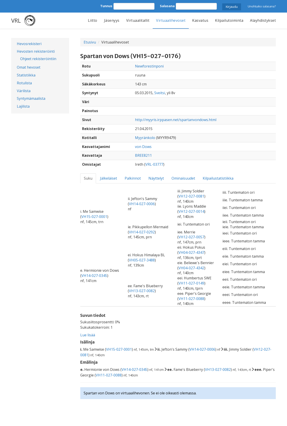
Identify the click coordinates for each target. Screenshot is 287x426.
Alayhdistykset (263, 20)
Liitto (92, 20)
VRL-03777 (154, 164)
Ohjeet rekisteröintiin (38, 58)
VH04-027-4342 (191, 267)
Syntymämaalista (31, 98)
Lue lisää (87, 335)
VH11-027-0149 (191, 283)
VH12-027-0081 (191, 196)
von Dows (143, 146)
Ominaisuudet (183, 178)
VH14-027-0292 (142, 232)
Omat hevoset (28, 67)
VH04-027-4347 (191, 252)
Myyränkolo (145, 137)
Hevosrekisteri (29, 43)
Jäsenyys (112, 20)
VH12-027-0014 (191, 211)
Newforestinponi (149, 66)
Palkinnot (133, 178)
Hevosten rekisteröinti (36, 51)
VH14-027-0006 (142, 203)
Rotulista (24, 82)
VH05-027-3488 (142, 260)
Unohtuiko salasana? (262, 6)
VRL (16, 20)
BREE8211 (143, 155)
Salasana (167, 6)
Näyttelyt (156, 178)
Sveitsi (159, 92)
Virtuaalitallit (138, 20)
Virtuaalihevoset (170, 20)
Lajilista (23, 106)
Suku (88, 178)
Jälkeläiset (108, 178)
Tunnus (106, 6)
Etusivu (90, 42)
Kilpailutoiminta (229, 20)
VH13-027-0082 (142, 290)
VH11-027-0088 (191, 298)
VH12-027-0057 (191, 237)
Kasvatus (200, 20)
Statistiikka (26, 75)
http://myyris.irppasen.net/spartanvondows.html (175, 119)
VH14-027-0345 (94, 275)
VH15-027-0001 (94, 216)
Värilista (23, 90)
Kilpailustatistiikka (218, 178)
